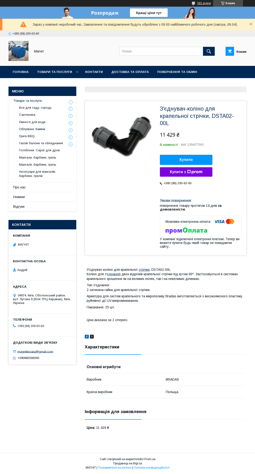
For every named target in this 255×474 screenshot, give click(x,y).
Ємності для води (32, 122)
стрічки (144, 269)
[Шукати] (209, 51)
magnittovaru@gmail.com (35, 351)
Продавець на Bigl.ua (127, 463)
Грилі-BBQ (27, 136)
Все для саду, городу (35, 107)
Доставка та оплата (130, 72)
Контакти (94, 72)
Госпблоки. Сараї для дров (39, 150)
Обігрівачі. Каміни (32, 129)
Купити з (186, 172)
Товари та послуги (54, 72)
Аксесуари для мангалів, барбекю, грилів (37, 174)
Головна (20, 72)
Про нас (19, 187)
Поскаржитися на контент (115, 467)
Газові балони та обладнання (41, 143)
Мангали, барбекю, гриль (37, 157)
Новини (69, 84)
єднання (114, 274)
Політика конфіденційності (152, 467)
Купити (186, 160)
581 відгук (204, 3)
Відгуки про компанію (33, 84)
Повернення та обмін (177, 72)
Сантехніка (27, 114)
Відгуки (18, 206)
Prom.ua (149, 459)
